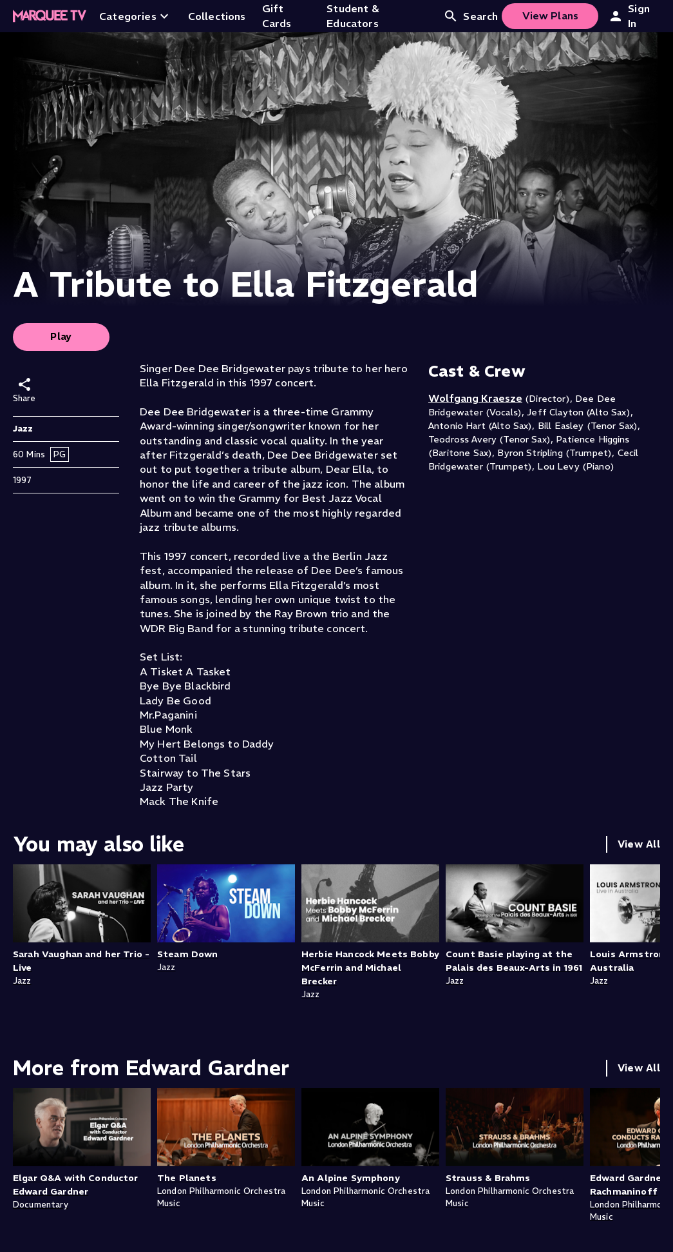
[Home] (49, 16)
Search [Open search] (470, 16)
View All (639, 844)
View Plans (550, 15)
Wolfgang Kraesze (475, 398)
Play (61, 336)
